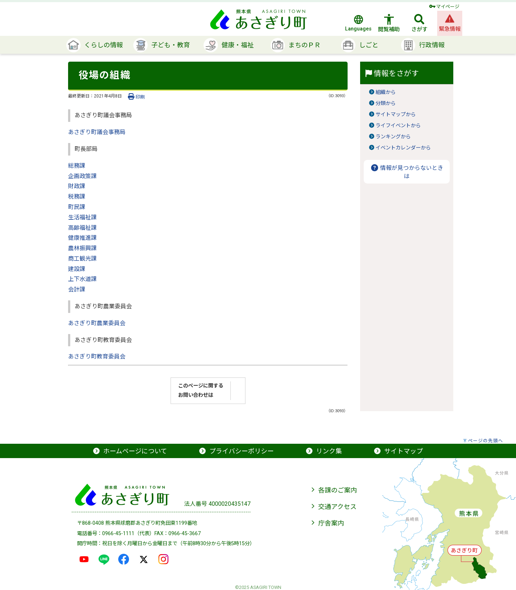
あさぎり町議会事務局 (96, 132)
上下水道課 (82, 279)
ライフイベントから (398, 126)
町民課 (76, 207)
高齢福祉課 (82, 227)
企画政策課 (82, 176)
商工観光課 (82, 258)
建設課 (76, 269)
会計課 (76, 289)
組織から (386, 92)
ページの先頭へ (485, 440)
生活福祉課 (82, 217)
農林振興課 (82, 248)
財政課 (76, 186)
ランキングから (393, 137)
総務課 (76, 165)
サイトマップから (396, 114)
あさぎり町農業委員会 (96, 323)
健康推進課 (82, 237)
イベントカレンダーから (403, 148)
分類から (386, 103)
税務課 (76, 196)
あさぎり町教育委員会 (96, 356)
